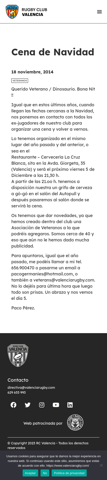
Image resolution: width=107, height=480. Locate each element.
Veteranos (19, 80)
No (45, 473)
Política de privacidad (69, 473)
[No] (101, 465)
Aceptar (30, 473)
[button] (99, 11)
